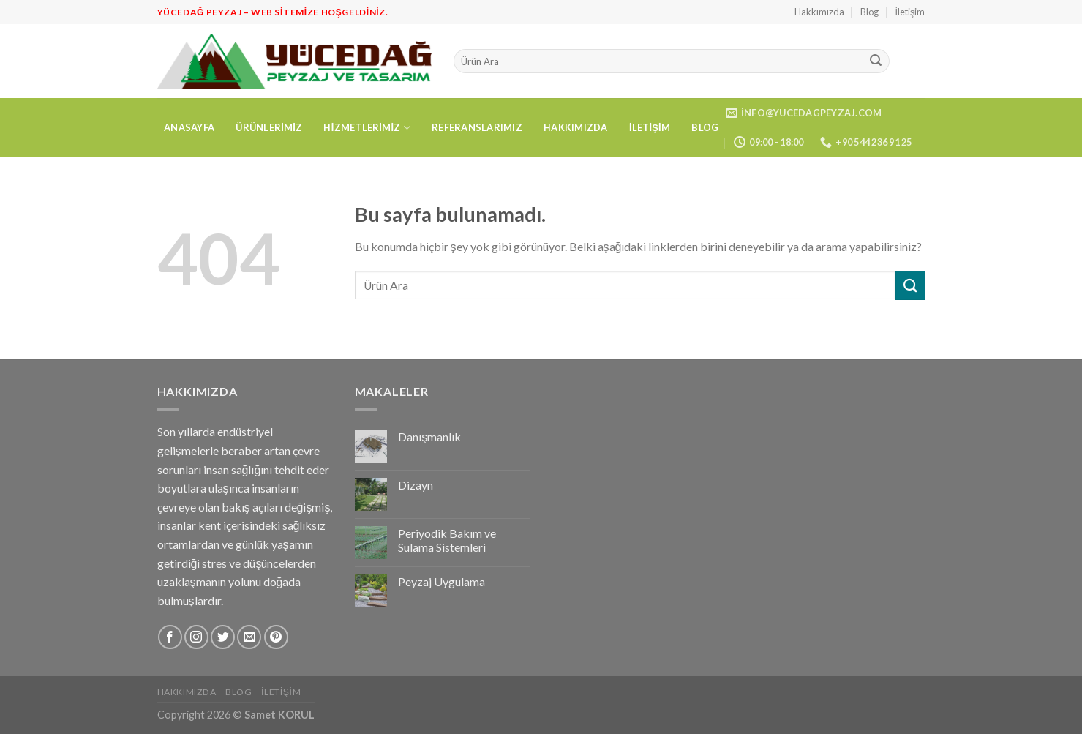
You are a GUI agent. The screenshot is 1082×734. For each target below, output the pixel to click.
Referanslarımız (477, 127)
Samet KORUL (279, 714)
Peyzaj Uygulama (441, 581)
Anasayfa (189, 127)
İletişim (910, 12)
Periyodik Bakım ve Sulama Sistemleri (447, 540)
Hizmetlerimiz (366, 128)
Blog (869, 12)
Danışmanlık (429, 436)
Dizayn (415, 485)
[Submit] (875, 61)
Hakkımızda (819, 12)
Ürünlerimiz (269, 127)
